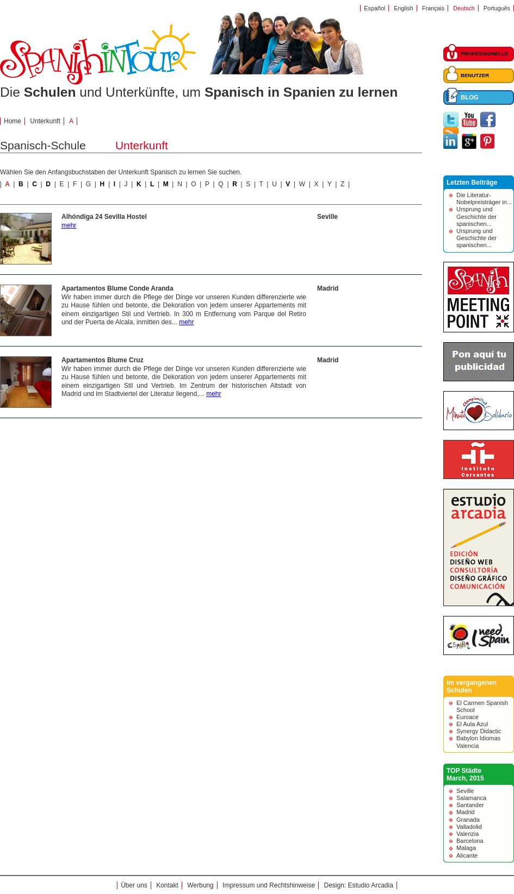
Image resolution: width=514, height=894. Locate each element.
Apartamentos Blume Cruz (102, 360)
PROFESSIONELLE (484, 53)
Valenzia (467, 833)
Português (497, 8)
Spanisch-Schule (43, 145)
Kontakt (167, 885)
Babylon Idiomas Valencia (478, 741)
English (403, 8)
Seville (327, 217)
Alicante (467, 855)
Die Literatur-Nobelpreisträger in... (484, 198)
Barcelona (470, 841)
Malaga (466, 848)
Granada (468, 819)
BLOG (470, 97)
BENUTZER (475, 75)
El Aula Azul (472, 724)
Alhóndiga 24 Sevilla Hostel (104, 217)
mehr (68, 225)
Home (12, 121)
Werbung (200, 885)
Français (433, 8)
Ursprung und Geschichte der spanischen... (476, 216)
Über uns (134, 885)
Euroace (467, 717)
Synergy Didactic (478, 731)
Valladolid (469, 826)
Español (374, 8)
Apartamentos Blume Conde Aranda (117, 288)
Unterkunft (45, 121)
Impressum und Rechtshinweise (268, 885)
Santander (470, 805)
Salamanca (471, 798)
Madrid (327, 288)
